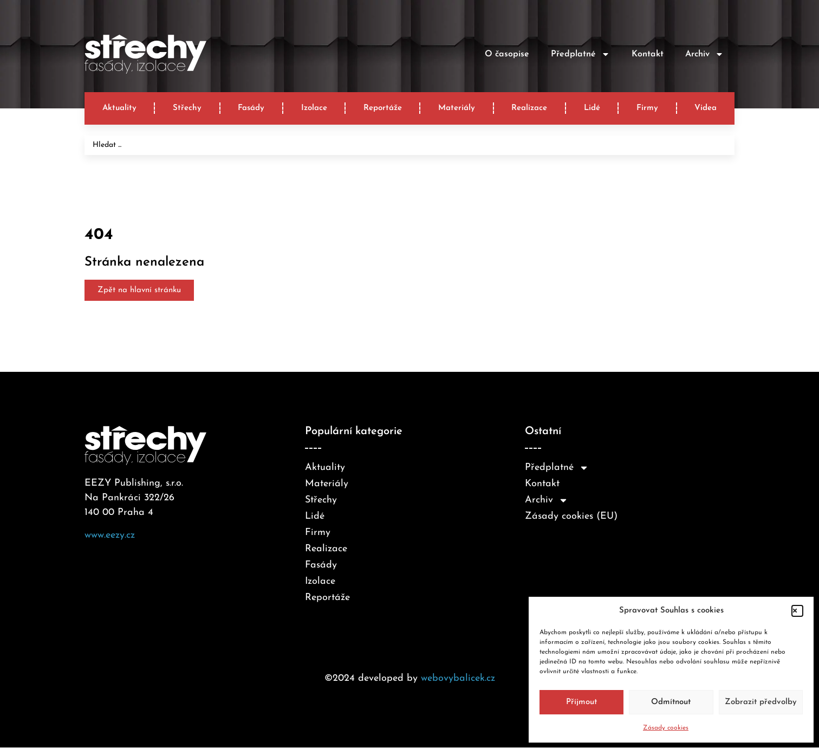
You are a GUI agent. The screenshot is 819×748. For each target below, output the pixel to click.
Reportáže (382, 108)
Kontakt (648, 54)
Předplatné (580, 54)
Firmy (647, 108)
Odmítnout (671, 702)
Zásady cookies (665, 728)
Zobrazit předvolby (761, 702)
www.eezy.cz (109, 535)
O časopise (507, 54)
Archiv (704, 54)
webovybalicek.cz (458, 678)
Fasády (251, 108)
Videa (705, 108)
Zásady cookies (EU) (571, 516)
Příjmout (581, 702)
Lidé (592, 108)
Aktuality (119, 108)
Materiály (456, 108)
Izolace (314, 108)
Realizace (529, 108)
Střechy (187, 108)
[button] (797, 610)
